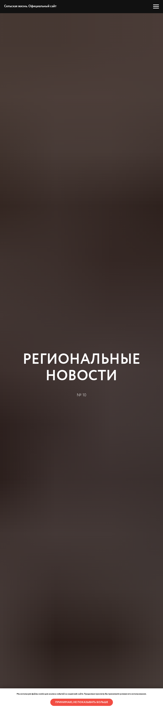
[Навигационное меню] (156, 7)
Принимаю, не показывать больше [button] (81, 702)
